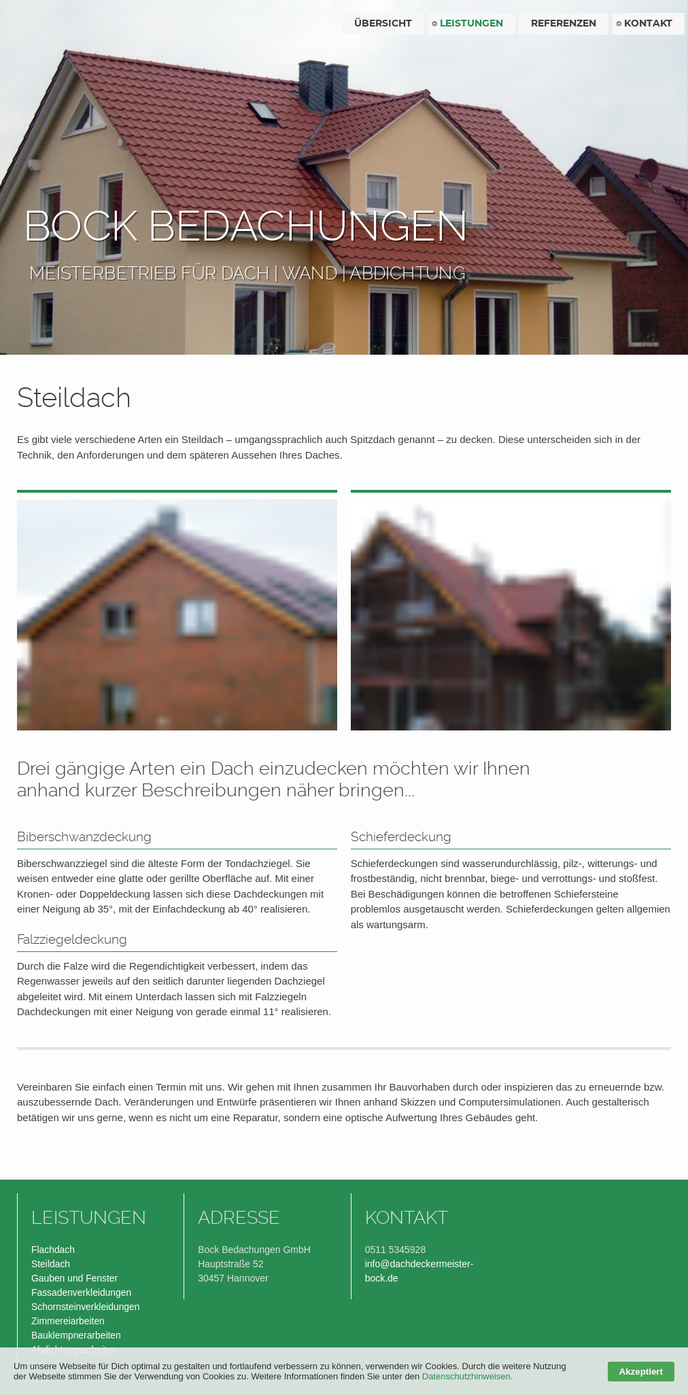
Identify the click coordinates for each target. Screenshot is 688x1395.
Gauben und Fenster (74, 1278)
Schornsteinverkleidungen (85, 1306)
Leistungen (471, 24)
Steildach (50, 1263)
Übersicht (383, 24)
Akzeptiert (641, 1371)
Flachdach (53, 1249)
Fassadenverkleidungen (81, 1292)
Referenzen (563, 24)
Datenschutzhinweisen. (467, 1376)
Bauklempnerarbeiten (76, 1335)
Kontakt (648, 24)
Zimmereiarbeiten (68, 1320)
